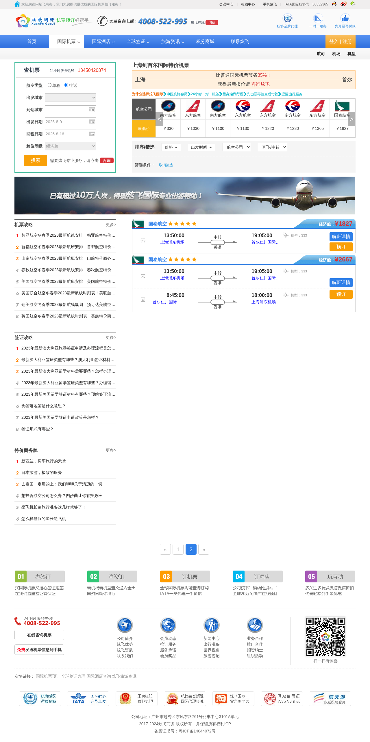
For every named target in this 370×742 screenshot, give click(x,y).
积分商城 (205, 41)
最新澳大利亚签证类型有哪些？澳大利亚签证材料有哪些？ (71, 359)
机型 (351, 53)
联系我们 (125, 655)
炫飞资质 (125, 650)
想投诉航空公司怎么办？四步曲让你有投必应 (59, 495)
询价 (211, 22)
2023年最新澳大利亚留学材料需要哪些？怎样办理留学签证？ (74, 371)
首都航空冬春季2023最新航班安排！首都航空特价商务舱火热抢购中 (80, 246)
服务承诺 (168, 650)
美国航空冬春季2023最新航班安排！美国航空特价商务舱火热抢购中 (80, 281)
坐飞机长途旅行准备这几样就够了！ (51, 507)
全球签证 (136, 41)
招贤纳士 (255, 650)
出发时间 (201, 147)
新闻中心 (212, 638)
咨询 (107, 160)
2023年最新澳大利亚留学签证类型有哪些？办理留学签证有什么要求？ (82, 382)
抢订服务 (168, 644)
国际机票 (66, 41)
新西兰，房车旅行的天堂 (41, 461)
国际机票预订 (48, 676)
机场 (336, 53)
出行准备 (212, 644)
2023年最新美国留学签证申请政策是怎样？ (57, 417)
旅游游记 (212, 655)
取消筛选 (166, 165)
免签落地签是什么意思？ (41, 405)
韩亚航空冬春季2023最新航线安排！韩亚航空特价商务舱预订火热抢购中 (84, 235)
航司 (321, 53)
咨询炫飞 (260, 84)
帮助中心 (248, 4)
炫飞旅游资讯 (124, 676)
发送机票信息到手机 (39, 649)
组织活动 (255, 655)
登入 (333, 41)
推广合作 (255, 644)
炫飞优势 (125, 644)
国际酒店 (101, 41)
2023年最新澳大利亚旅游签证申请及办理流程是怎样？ (67, 348)
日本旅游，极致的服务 (39, 472)
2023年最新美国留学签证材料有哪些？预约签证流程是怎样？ (74, 394)
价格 (171, 147)
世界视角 (212, 650)
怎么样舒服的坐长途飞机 (41, 518)
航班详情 (341, 236)
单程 (54, 85)
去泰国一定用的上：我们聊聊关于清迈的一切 (59, 484)
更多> (111, 224)
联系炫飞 (240, 41)
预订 (341, 246)
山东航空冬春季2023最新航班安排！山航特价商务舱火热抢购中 (76, 258)
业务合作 (255, 638)
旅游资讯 (170, 41)
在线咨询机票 (39, 635)
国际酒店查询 (99, 676)
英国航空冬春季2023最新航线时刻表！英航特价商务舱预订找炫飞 (78, 316)
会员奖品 (168, 655)
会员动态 (168, 638)
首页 (31, 41)
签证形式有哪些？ (35, 429)
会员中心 (226, 4)
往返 (70, 85)
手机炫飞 (270, 4)
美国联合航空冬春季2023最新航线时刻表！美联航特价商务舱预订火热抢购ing (88, 293)
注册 (347, 41)
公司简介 (125, 638)
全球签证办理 (73, 676)
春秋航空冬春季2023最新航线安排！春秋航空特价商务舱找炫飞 (76, 270)
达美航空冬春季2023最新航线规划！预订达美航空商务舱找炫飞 (76, 304)
